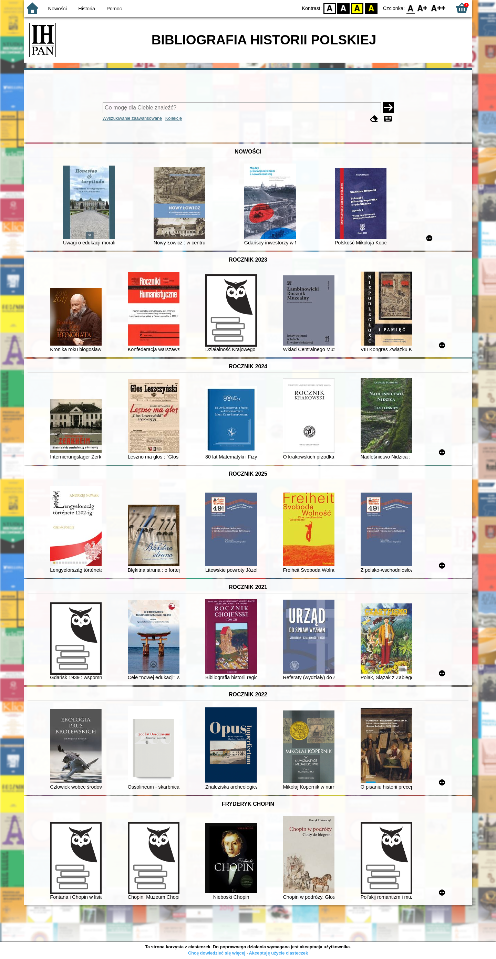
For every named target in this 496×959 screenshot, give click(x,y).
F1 (422, 8)
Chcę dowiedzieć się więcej (216, 953)
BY (371, 8)
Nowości (57, 8)
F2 (438, 8)
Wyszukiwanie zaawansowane (132, 118)
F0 (410, 8)
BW (343, 8)
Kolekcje (173, 118)
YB (357, 8)
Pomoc (114, 8)
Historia (86, 8)
